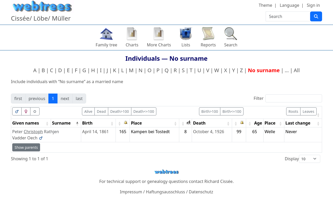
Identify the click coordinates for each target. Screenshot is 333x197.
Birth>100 (209, 111)
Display (292, 159)
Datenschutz (201, 192)
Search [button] (231, 45)
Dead (101, 111)
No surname (264, 70)
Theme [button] (265, 5)
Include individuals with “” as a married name (67, 81)
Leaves (308, 111)
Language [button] (289, 5)
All (297, 70)
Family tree (106, 45)
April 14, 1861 (95, 131)
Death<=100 (143, 111)
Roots (293, 111)
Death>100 (119, 111)
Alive (88, 111)
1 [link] (53, 98)
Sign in (313, 5)
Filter (259, 98)
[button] (318, 115)
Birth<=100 (231, 111)
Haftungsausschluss (165, 192)
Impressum (131, 192)
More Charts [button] (159, 45)
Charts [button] (132, 45)
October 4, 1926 (208, 131)
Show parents (26, 147)
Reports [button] (208, 45)
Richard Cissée (218, 181)
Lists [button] (185, 45)
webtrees (166, 172)
